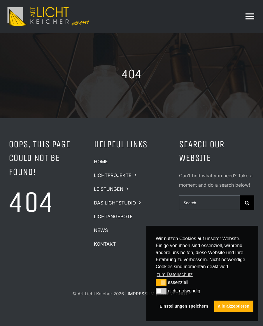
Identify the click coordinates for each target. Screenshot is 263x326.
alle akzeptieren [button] (233, 306)
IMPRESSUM (141, 293)
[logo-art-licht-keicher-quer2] (48, 7)
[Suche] (247, 202)
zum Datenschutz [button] (175, 274)
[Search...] (209, 202)
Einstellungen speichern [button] (184, 306)
